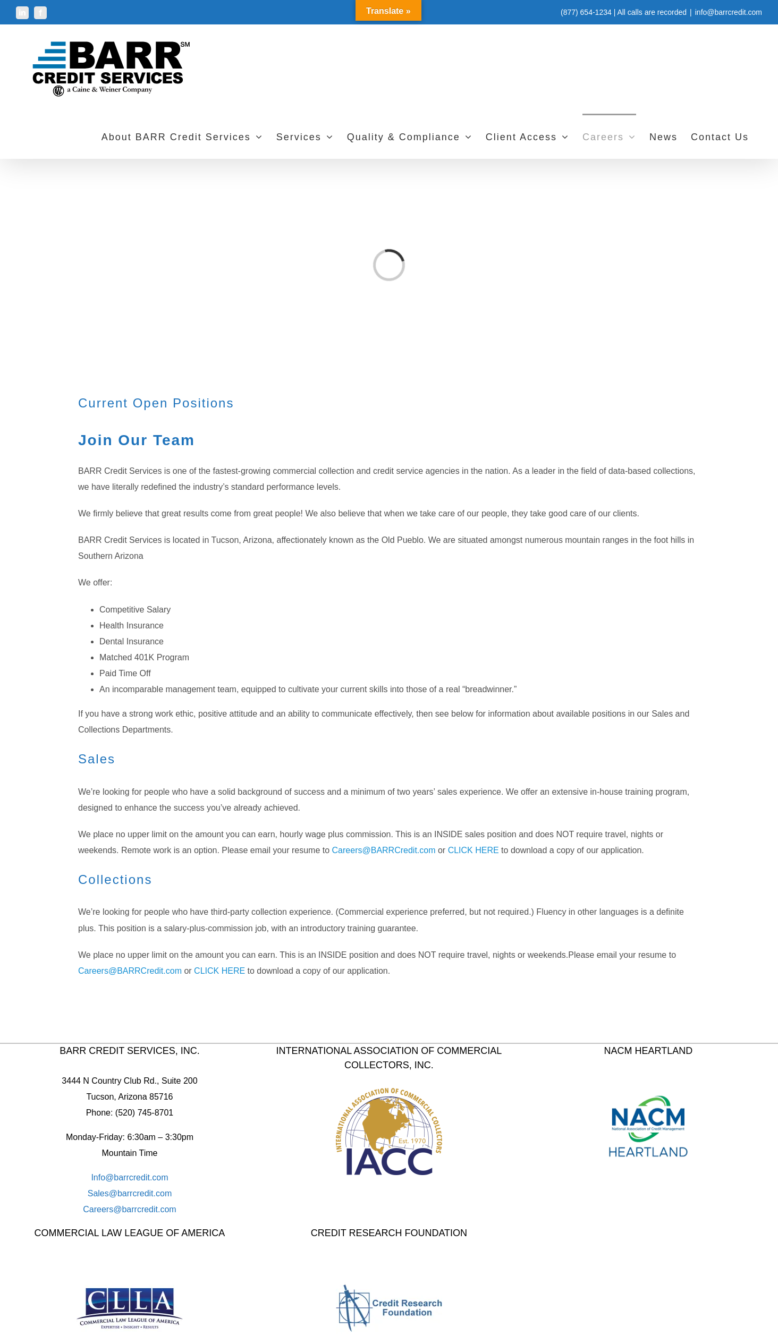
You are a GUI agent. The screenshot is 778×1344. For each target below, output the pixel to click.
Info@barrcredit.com (129, 1177)
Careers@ (102, 1209)
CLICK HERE (473, 850)
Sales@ (102, 1193)
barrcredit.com (144, 1193)
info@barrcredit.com (728, 12)
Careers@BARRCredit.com (384, 850)
